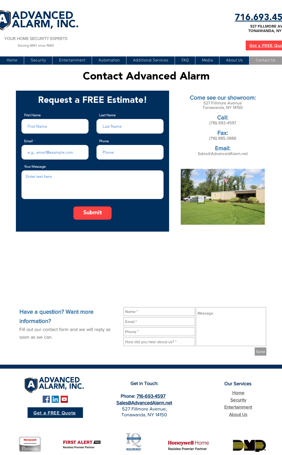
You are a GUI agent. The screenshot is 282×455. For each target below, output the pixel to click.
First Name (32, 115)
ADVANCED (42, 16)
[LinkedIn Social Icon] (55, 399)
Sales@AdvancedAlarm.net (223, 153)
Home (238, 392)
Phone (104, 141)
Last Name (107, 115)
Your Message (35, 166)
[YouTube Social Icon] (64, 399)
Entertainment (238, 406)
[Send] (260, 351)
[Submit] (92, 213)
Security (238, 399)
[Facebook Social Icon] (46, 399)
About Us (238, 414)
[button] (150, 60)
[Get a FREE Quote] (55, 412)
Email (28, 141)
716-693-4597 (150, 396)
